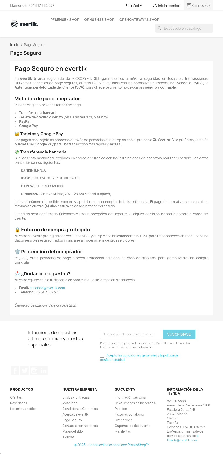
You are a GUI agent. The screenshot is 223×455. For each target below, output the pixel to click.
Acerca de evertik (75, 414)
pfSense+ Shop (65, 19)
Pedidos (121, 409)
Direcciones (124, 420)
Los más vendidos (23, 409)
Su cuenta (125, 389)
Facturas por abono (129, 414)
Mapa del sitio (73, 431)
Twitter (24, 370)
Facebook (15, 370)
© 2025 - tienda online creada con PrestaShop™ (111, 445)
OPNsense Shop (99, 19)
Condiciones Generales (80, 409)
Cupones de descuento (132, 426)
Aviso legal (70, 403)
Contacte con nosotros (80, 426)
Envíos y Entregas (76, 397)
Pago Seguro (72, 420)
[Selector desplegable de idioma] (134, 6)
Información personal (130, 397)
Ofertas (16, 397)
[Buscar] (184, 28)
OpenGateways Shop (139, 19)
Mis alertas (123, 431)
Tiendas (68, 437)
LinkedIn (43, 370)
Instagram (34, 370)
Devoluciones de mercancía (135, 403)
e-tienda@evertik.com (47, 288)
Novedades (18, 403)
